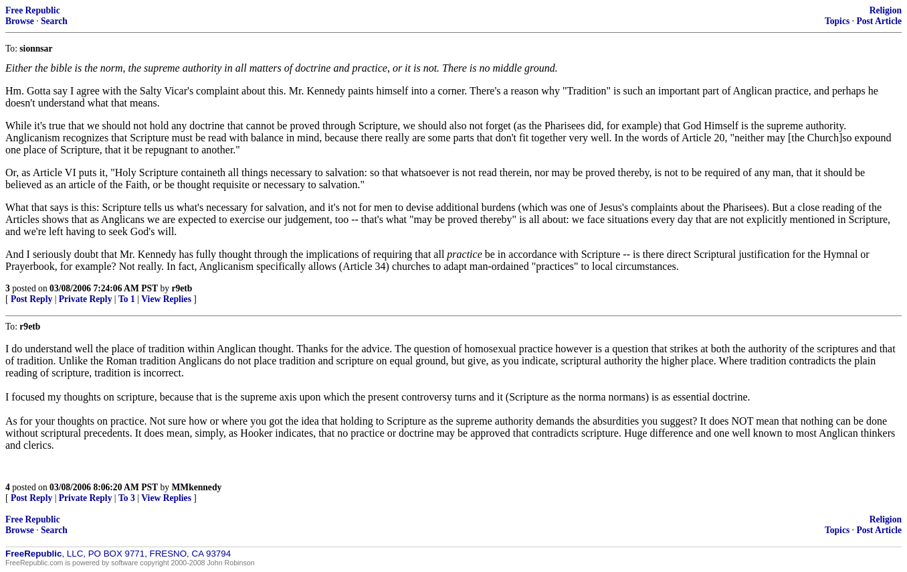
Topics (837, 21)
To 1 (126, 299)
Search (54, 21)
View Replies (166, 299)
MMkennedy (196, 487)
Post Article (879, 21)
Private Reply (85, 299)
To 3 (126, 498)
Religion (886, 10)
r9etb (181, 288)
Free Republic (32, 10)
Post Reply (31, 299)
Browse (19, 21)
